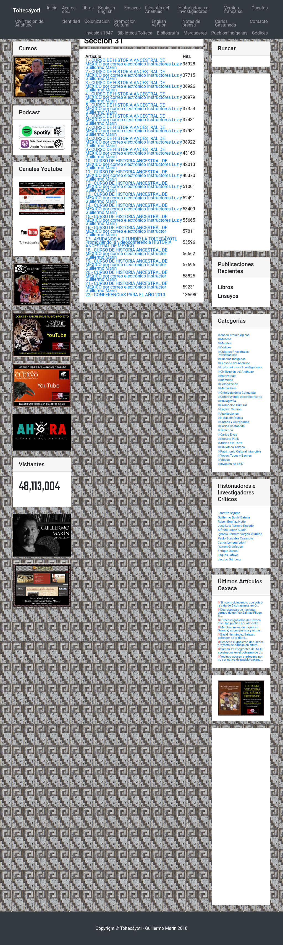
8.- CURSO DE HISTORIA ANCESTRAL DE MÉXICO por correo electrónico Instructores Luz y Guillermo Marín (133, 142)
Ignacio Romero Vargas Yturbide (240, 534)
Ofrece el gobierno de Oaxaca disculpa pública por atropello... (239, 621)
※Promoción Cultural (232, 405)
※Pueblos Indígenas (232, 359)
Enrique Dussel (228, 551)
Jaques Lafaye (228, 555)
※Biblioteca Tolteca (231, 447)
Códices (260, 33)
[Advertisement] (241, 162)
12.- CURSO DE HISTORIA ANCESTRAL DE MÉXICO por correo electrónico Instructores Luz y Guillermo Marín (133, 187)
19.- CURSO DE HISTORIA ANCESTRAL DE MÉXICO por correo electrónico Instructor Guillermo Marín (126, 264)
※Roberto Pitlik (228, 439)
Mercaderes (195, 33)
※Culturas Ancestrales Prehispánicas (233, 353)
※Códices (224, 347)
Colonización (97, 21)
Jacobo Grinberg (229, 559)
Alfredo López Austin (232, 530)
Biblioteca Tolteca (134, 33)
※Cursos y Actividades (233, 422)
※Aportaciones (228, 413)
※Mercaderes (227, 388)
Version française (233, 9)
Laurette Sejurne (229, 513)
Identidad (70, 21)
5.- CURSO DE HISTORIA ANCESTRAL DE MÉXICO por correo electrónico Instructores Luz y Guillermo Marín (133, 108)
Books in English (106, 9)
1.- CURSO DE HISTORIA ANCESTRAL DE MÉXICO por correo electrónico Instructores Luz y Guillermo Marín (133, 64)
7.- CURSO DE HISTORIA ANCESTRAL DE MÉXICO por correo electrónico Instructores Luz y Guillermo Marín (133, 131)
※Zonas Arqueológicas (233, 335)
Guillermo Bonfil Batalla (234, 517)
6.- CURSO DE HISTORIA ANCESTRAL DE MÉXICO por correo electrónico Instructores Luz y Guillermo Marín (133, 119)
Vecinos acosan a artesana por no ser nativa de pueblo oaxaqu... (240, 658)
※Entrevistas (226, 376)
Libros (88, 7)
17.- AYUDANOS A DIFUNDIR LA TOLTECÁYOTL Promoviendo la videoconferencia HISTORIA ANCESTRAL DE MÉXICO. (131, 242)
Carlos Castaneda (225, 23)
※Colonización (228, 384)
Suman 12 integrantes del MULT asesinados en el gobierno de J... (241, 650)
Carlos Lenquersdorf (232, 542)
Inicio (53, 7)
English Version (159, 23)
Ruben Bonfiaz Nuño (232, 521)
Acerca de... (69, 9)
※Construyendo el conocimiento (240, 397)
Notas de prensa (191, 23)
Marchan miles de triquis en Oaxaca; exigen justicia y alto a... (240, 629)
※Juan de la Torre (230, 443)
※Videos (224, 460)
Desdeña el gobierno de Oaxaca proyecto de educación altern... (241, 643)
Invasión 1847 (99, 33)
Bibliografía (168, 33)
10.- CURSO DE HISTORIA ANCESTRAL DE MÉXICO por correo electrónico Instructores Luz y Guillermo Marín (133, 164)
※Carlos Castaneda (231, 426)
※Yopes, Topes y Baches (235, 455)
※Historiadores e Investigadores (240, 367)
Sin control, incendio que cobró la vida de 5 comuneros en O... (240, 604)
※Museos (224, 339)
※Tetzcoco (225, 430)
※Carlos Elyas (227, 434)
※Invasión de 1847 (231, 464)
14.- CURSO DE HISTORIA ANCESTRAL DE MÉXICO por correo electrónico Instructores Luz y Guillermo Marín (133, 209)
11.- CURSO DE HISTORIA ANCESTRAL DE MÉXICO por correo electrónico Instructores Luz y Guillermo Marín (133, 175)
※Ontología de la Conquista (237, 393)
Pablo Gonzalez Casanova (235, 538)
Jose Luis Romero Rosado (236, 526)
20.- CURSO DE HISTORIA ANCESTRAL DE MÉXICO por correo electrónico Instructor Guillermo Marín (126, 276)
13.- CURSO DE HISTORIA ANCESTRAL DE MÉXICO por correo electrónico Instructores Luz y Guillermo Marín (133, 198)
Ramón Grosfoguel (230, 547)
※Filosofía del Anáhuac (234, 363)
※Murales (224, 343)
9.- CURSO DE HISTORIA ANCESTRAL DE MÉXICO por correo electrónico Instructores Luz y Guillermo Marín (133, 153)
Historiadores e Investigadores (193, 9)
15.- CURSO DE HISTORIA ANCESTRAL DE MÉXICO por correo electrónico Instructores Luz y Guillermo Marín (133, 220)
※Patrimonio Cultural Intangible (239, 451)
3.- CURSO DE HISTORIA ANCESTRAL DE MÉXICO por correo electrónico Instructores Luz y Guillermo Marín (133, 86)
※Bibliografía (227, 401)
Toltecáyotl (26, 10)
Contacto (259, 21)
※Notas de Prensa (230, 418)
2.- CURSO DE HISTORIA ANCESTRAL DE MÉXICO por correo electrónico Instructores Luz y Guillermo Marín (133, 75)
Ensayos (132, 7)
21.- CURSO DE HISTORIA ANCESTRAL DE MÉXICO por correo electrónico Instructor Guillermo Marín (126, 287)
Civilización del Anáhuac (29, 23)
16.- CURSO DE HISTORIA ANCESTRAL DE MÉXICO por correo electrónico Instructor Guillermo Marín (126, 231)
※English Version (230, 409)
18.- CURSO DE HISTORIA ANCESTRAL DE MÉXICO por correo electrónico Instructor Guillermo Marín (126, 253)
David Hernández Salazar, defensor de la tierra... (236, 636)
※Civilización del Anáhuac (236, 372)
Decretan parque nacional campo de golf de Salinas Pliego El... (240, 613)
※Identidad (225, 380)
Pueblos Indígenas (229, 33)
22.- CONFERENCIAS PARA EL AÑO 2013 (125, 294)
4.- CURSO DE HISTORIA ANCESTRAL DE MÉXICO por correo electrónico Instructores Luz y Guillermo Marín (133, 97)
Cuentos (259, 7)
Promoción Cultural (125, 23)
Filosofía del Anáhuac (157, 9)
